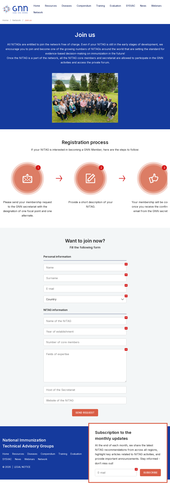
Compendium (84, 5)
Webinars (156, 5)
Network (38, 12)
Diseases (67, 5)
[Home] (15, 9)
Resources (51, 5)
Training (100, 5)
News (143, 5)
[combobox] (85, 299)
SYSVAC (130, 5)
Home (37, 5)
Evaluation (115, 5)
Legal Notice (22, 466)
